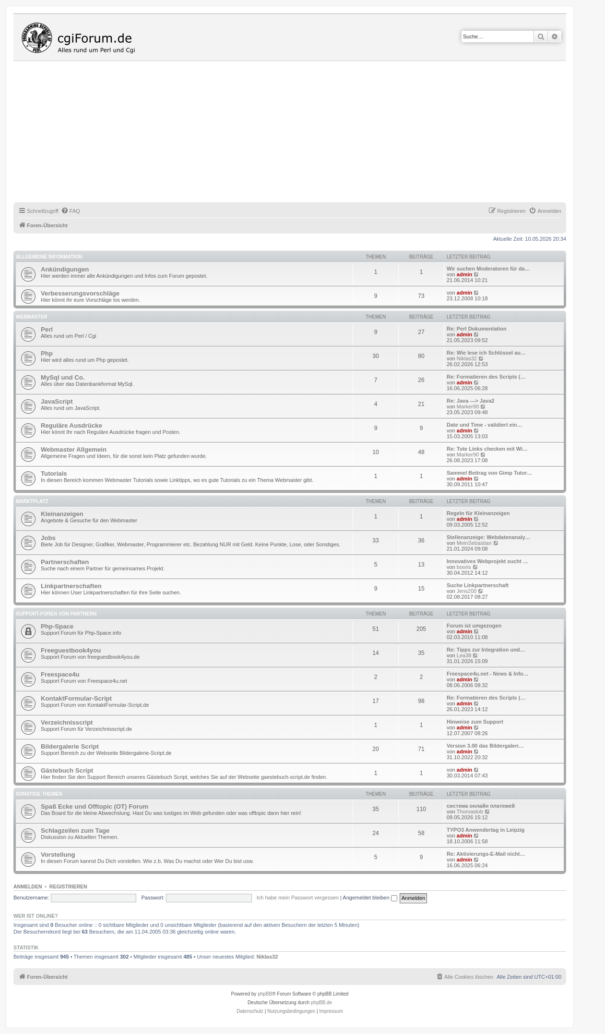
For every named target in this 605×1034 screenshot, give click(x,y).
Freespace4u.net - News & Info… (488, 674)
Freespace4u (60, 674)
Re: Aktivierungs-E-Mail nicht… (486, 854)
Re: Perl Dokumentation (477, 329)
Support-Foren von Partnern (56, 613)
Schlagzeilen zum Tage (75, 830)
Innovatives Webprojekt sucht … (487, 561)
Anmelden (27, 886)
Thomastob (470, 811)
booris (464, 567)
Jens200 (467, 591)
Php (47, 353)
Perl (47, 329)
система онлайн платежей (481, 806)
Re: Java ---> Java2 (470, 401)
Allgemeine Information (49, 256)
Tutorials (54, 473)
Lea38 (464, 655)
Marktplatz (32, 501)
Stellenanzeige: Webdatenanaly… (489, 537)
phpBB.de (321, 1002)
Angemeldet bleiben (370, 897)
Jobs (48, 538)
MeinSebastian (474, 543)
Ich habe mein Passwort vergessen (298, 897)
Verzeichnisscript (67, 722)
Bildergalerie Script (70, 746)
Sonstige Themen (39, 794)
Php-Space (57, 626)
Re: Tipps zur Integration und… (486, 649)
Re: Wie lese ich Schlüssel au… (486, 353)
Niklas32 (467, 358)
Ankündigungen (65, 269)
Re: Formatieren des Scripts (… (486, 377)
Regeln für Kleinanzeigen (478, 513)
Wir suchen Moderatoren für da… (488, 268)
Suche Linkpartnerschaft (478, 585)
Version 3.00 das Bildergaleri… (485, 746)
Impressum (331, 1011)
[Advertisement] (301, 133)
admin (464, 274)
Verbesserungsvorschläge (80, 293)
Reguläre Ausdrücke (71, 425)
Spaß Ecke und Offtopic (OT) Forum (94, 806)
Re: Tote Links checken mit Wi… (487, 449)
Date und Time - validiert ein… (484, 425)
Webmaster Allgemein (74, 449)
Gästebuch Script (67, 770)
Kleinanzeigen (62, 513)
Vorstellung (58, 854)
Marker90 (468, 406)
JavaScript (57, 401)
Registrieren (68, 886)
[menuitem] (70, 211)
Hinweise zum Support (475, 722)
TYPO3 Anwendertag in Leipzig (485, 830)
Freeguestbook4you (71, 650)
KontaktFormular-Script (76, 698)
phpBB (265, 994)
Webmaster (31, 317)
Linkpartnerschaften (71, 586)
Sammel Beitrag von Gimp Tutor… (489, 473)
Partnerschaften (65, 562)
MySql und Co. (63, 377)
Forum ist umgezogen (474, 625)
